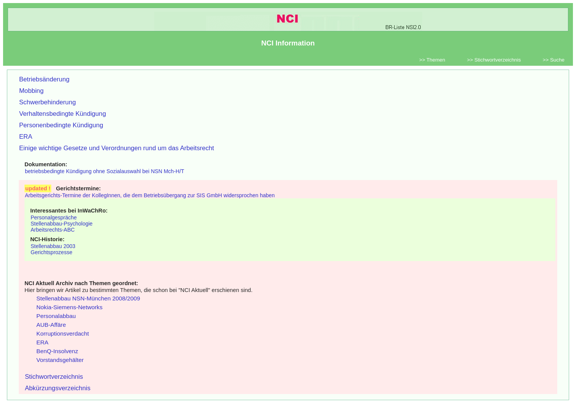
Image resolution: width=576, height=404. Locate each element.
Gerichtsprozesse (51, 252)
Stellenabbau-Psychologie (62, 224)
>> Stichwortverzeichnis (494, 60)
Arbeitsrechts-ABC (53, 230)
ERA (25, 136)
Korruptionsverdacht (62, 333)
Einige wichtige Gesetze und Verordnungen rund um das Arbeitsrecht (116, 148)
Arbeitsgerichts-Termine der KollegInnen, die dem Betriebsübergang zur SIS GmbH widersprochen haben (150, 195)
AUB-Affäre (51, 324)
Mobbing (31, 90)
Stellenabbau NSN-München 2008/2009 (88, 298)
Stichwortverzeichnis (54, 376)
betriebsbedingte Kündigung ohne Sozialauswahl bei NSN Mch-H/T (104, 171)
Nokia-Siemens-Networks (69, 307)
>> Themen (432, 60)
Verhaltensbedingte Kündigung (62, 113)
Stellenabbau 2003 (53, 246)
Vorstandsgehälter (60, 360)
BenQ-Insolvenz (57, 351)
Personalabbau (56, 316)
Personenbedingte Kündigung (61, 125)
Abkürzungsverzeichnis (57, 388)
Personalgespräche (54, 217)
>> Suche (554, 60)
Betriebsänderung (44, 79)
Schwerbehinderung (47, 102)
